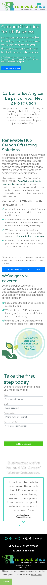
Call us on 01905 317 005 (25, 546)
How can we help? (11, 422)
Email (6, 404)
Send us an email (25, 550)
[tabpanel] (23, 500)
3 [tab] (27, 524)
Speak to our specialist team (23, 269)
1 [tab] (20, 524)
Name (6, 395)
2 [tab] (23, 524)
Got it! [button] (6, 582)
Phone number (9, 413)
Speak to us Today (11, 68)
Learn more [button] (36, 574)
